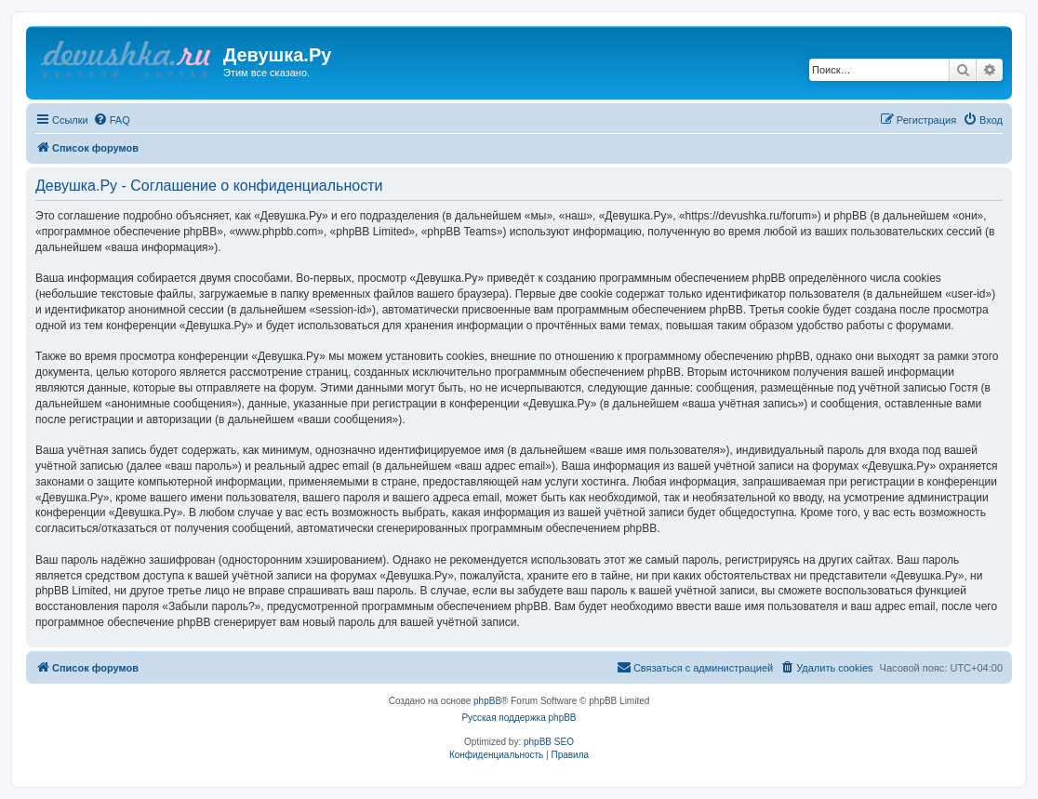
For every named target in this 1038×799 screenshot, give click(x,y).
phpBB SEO (549, 742)
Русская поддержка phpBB (518, 717)
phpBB (487, 701)
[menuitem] (111, 120)
